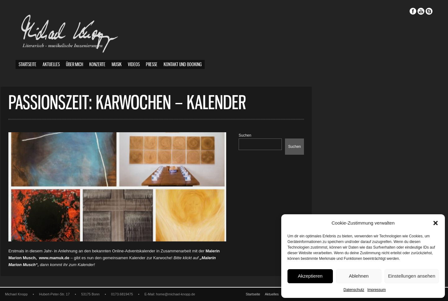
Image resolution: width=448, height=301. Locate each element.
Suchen (260, 135)
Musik (117, 65)
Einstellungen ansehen (411, 276)
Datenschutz (353, 290)
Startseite (27, 65)
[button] (435, 223)
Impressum (376, 290)
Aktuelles (51, 65)
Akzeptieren (310, 276)
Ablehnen (358, 276)
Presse (151, 65)
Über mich (74, 65)
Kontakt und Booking (183, 65)
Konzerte (97, 65)
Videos (134, 65)
